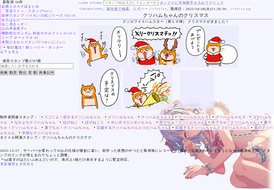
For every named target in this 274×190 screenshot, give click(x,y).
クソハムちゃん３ (191, 117)
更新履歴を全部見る (17, 164)
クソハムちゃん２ (153, 117)
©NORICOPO (91, 9)
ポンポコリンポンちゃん (129, 122)
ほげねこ (68, 122)
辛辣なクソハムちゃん (38, 133)
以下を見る (9, 52)
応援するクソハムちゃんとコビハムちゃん (130, 127)
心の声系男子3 (14, 29)
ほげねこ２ (92, 122)
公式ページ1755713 (149, 9)
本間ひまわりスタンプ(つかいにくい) (33, 42)
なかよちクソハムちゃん (32, 122)
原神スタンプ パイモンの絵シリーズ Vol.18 (38, 15)
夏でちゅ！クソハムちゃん (65, 127)
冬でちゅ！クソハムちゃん (179, 122)
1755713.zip (240, 9)
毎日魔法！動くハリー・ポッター (33, 47)
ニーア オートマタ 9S (20, 38)
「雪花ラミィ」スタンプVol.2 (27, 11)
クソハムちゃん (118, 117)
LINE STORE (90, 3)
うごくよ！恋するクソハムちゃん (70, 117)
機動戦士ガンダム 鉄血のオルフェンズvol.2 (39, 33)
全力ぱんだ (11, 20)
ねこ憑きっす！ (15, 24)
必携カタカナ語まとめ (20, 6)
